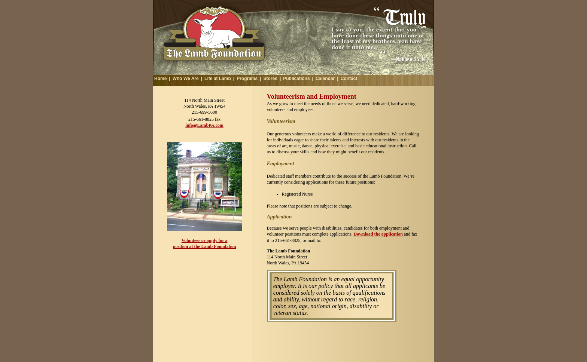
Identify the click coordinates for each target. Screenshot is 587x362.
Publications (296, 78)
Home (160, 78)
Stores (270, 78)
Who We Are (186, 78)
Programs (247, 78)
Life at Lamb (217, 78)
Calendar (325, 78)
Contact (349, 78)
